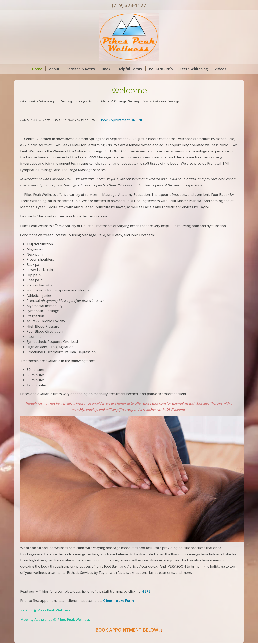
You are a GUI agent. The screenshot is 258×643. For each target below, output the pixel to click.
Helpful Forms (131, 68)
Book (108, 68)
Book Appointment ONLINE (121, 120)
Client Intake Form (118, 600)
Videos (220, 68)
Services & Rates (82, 68)
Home (39, 68)
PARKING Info (162, 68)
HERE (145, 591)
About (56, 68)
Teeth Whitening (195, 68)
